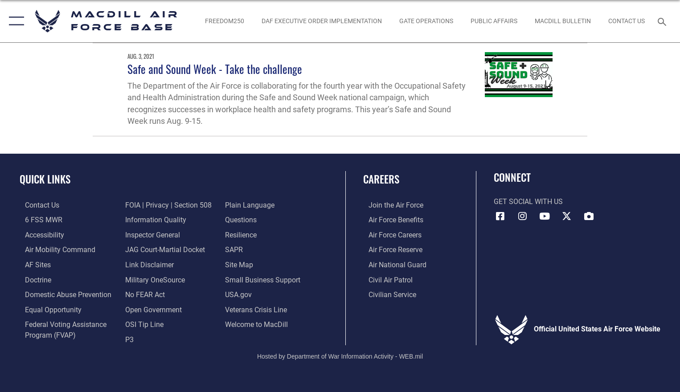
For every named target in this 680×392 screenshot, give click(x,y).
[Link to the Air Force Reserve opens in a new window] (390, 249)
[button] (14, 21)
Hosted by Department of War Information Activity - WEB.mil (340, 354)
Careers (381, 179)
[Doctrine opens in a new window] (33, 278)
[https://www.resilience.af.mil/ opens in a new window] (242, 234)
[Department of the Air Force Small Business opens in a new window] (264, 278)
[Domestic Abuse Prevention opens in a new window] (63, 294)
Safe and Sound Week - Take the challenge (214, 69)
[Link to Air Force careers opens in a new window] (389, 234)
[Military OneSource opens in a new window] (153, 278)
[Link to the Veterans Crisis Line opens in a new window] (258, 308)
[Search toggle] (663, 21)
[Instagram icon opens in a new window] (522, 216)
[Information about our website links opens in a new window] (147, 264)
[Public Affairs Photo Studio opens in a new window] (494, 21)
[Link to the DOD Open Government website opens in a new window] (151, 308)
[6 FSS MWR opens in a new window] (38, 220)
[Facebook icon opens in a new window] (500, 216)
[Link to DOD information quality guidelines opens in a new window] (153, 220)
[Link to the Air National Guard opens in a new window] (392, 264)
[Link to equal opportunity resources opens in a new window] (48, 308)
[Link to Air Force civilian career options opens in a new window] (387, 294)
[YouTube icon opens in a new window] (544, 216)
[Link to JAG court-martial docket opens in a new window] (163, 249)
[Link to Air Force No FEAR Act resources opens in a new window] (143, 294)
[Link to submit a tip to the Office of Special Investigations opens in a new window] (142, 323)
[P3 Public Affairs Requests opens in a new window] (127, 338)
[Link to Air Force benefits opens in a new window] (390, 220)
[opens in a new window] (32, 264)
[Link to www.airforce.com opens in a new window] (390, 205)
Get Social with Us (528, 202)
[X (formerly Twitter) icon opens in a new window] (566, 216)
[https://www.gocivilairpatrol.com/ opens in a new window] (385, 278)
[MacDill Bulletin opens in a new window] (562, 21)
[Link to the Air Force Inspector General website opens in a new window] (150, 234)
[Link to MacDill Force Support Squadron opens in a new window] (258, 323)
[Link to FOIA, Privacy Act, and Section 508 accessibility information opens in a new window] (166, 205)
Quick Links (45, 179)
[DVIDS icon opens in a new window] (588, 216)
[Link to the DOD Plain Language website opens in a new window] (251, 205)
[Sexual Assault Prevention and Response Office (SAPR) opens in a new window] (236, 249)
